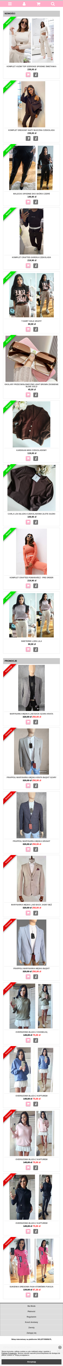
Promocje (11, 661)
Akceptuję (31, 1362)
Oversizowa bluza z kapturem (31, 1096)
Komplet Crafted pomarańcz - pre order (31, 578)
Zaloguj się (31, 1333)
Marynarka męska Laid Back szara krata (31, 714)
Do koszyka (28, 74)
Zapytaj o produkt (28, 138)
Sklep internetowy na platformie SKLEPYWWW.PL (31, 1339)
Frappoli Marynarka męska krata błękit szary (31, 777)
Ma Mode (31, 1306)
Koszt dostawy (31, 1322)
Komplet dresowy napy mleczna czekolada (31, 130)
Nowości (10, 13)
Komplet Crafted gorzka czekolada (31, 257)
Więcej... (35, 74)
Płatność (31, 1311)
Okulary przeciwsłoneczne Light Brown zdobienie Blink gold (31, 385)
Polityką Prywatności (9, 1353)
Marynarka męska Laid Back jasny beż (31, 905)
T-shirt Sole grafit (31, 321)
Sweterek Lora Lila (31, 641)
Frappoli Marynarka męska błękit (31, 968)
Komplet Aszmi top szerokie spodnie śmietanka (31, 66)
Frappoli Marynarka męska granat (31, 841)
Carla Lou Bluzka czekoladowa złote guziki (31, 514)
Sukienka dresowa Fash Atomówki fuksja (31, 1287)
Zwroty (31, 1328)
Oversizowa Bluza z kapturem (31, 1159)
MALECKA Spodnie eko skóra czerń (31, 194)
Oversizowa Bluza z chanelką (31, 1032)
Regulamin (31, 1317)
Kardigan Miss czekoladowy (31, 450)
